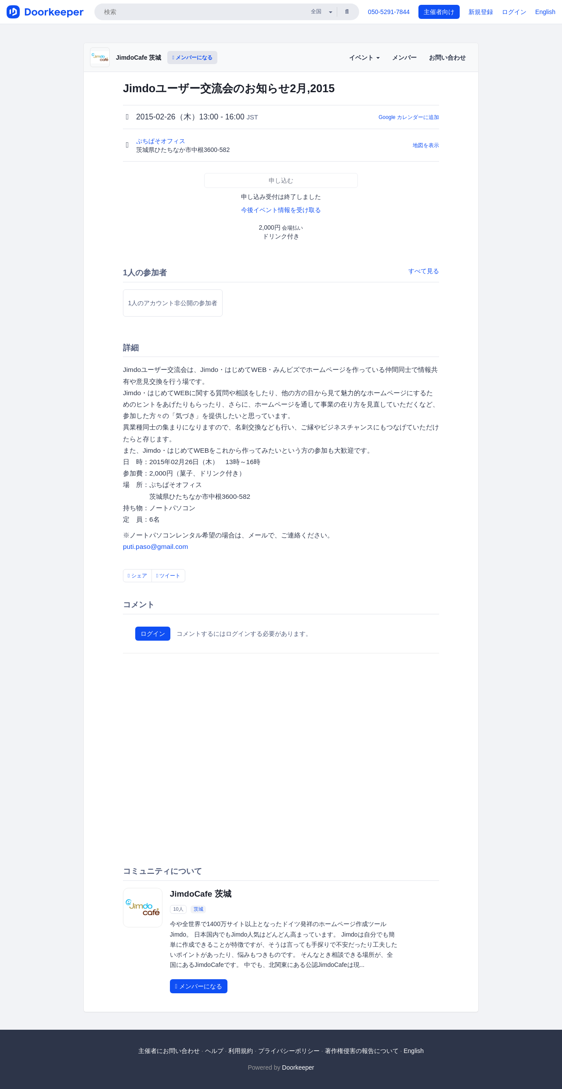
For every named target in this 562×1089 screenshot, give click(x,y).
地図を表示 (426, 145)
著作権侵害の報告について (362, 1050)
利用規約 (240, 1050)
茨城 (198, 909)
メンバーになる (192, 57)
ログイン (514, 11)
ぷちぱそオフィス (161, 140)
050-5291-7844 (389, 11)
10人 (178, 909)
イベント (364, 57)
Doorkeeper (298, 1067)
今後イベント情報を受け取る (281, 209)
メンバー (404, 57)
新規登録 (480, 11)
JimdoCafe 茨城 (138, 57)
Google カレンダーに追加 (408, 117)
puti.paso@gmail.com (155, 546)
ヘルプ (214, 1050)
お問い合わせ (447, 57)
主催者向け (439, 11)
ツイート (168, 576)
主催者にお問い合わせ (169, 1050)
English (545, 11)
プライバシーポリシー (289, 1050)
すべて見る (423, 270)
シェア (137, 576)
